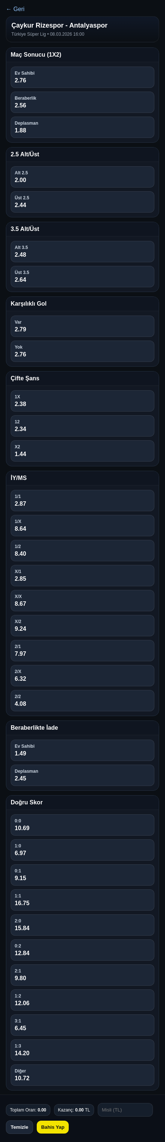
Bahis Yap (52, 1127)
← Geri (15, 9)
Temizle (19, 1127)
